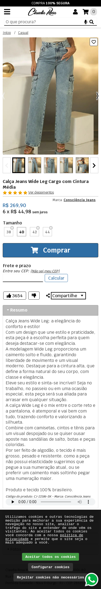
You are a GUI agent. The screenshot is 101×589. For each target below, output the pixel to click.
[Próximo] (97, 96)
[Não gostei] (34, 296)
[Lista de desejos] (94, 42)
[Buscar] (91, 22)
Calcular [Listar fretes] (56, 278)
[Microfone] (85, 22)
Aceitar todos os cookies (50, 557)
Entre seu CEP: (31, 271)
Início (7, 33)
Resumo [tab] (16, 310)
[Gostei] (14, 296)
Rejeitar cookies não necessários (50, 577)
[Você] (75, 12)
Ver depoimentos (41, 192)
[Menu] (7, 12)
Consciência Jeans (80, 200)
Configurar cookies (50, 567)
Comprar (50, 250)
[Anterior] (3, 96)
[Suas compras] (89, 12)
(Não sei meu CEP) (45, 271)
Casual (23, 33)
